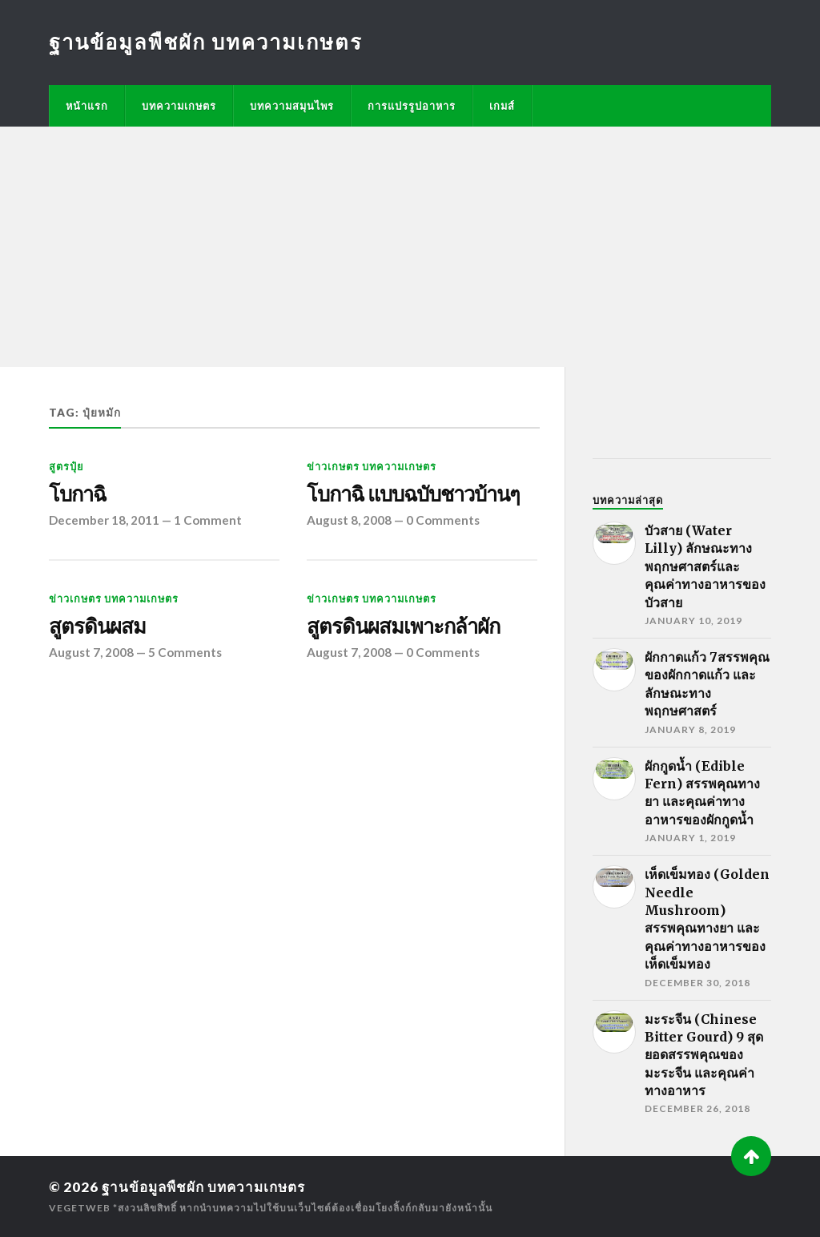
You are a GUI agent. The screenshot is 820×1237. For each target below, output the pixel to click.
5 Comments (185, 652)
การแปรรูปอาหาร (412, 105)
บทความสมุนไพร (292, 105)
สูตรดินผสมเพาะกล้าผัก (403, 626)
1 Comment (208, 520)
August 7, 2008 (91, 652)
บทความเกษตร (179, 105)
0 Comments (443, 520)
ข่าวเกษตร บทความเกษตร (371, 466)
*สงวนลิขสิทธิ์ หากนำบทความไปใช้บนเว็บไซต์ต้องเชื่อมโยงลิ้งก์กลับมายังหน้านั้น (302, 1208)
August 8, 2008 (349, 520)
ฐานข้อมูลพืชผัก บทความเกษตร (206, 42)
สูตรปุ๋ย (66, 466)
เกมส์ (502, 105)
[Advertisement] (410, 247)
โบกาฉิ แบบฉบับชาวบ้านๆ (413, 494)
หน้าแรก (87, 105)
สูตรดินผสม (97, 626)
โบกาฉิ (77, 494)
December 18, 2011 (104, 520)
